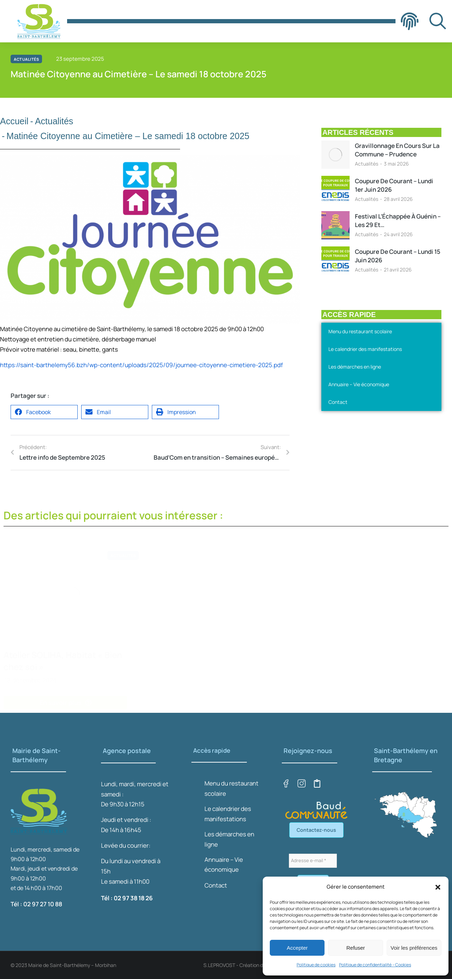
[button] (437, 887)
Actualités (366, 163)
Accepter (297, 948)
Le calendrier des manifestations (365, 349)
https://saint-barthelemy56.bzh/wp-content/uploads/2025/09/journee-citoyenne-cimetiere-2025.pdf (141, 365)
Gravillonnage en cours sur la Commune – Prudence (397, 150)
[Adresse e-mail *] (313, 861)
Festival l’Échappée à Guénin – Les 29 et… (398, 220)
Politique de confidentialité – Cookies (375, 965)
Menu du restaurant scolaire (360, 331)
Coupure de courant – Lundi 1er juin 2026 (394, 185)
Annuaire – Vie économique (358, 384)
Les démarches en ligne (354, 366)
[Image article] (335, 155)
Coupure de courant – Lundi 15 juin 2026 (397, 255)
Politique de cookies (316, 965)
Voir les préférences (414, 948)
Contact (337, 402)
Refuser (355, 948)
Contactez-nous (316, 829)
